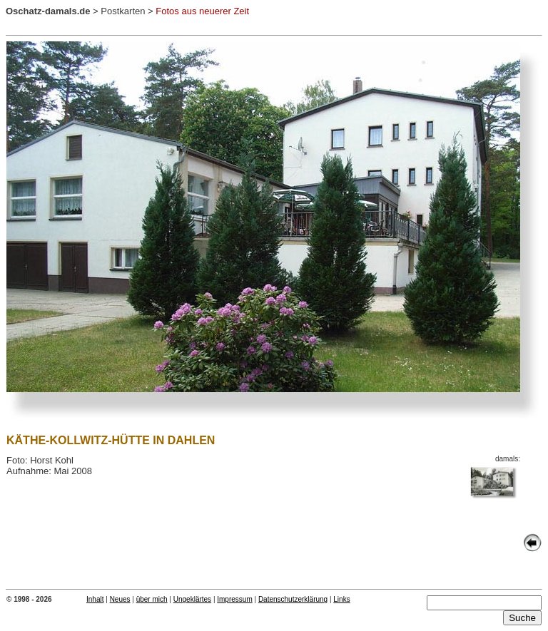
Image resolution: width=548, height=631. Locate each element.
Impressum (234, 599)
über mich (152, 599)
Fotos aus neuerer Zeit (202, 11)
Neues (120, 599)
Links (341, 599)
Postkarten (123, 11)
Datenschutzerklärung (293, 599)
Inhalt (94, 599)
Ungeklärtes (192, 599)
